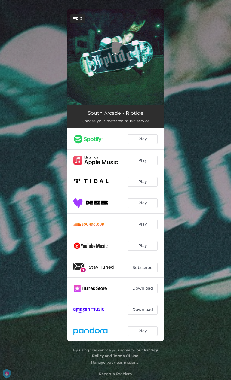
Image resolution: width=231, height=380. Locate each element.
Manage (98, 362)
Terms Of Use (125, 356)
